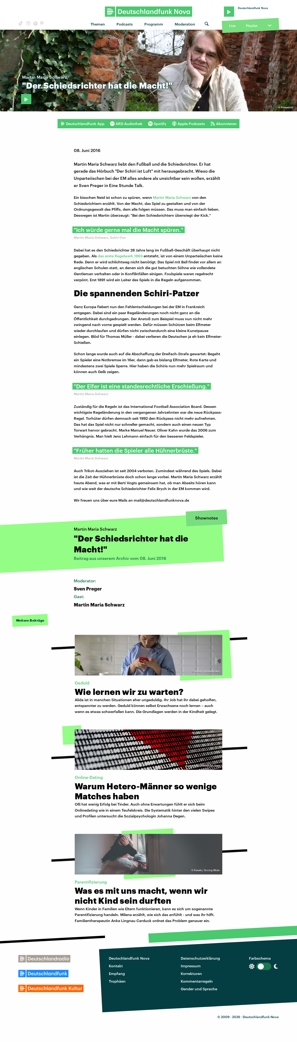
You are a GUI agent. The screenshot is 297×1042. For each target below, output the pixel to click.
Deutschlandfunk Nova (129, 958)
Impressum (191, 966)
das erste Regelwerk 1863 (120, 256)
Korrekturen (191, 973)
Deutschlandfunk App (82, 123)
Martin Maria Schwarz (172, 197)
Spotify (157, 123)
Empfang (117, 973)
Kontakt (116, 966)
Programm (153, 24)
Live (232, 26)
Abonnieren (223, 123)
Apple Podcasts (188, 123)
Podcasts (124, 24)
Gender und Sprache (199, 989)
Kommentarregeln (197, 981)
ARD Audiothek (126, 123)
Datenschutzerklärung (200, 958)
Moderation (185, 24)
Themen (97, 24)
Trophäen (117, 981)
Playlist (251, 26)
